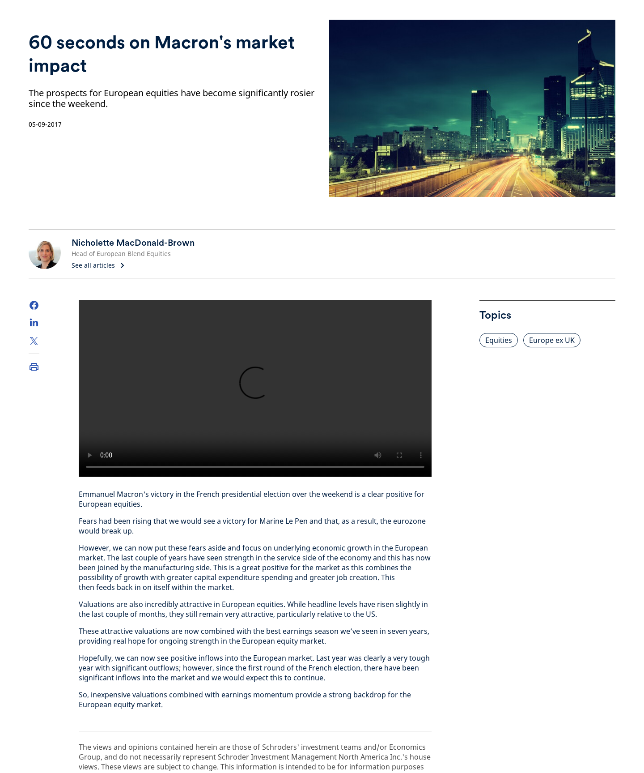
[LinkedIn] (34, 323)
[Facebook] (34, 305)
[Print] (34, 366)
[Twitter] (34, 341)
